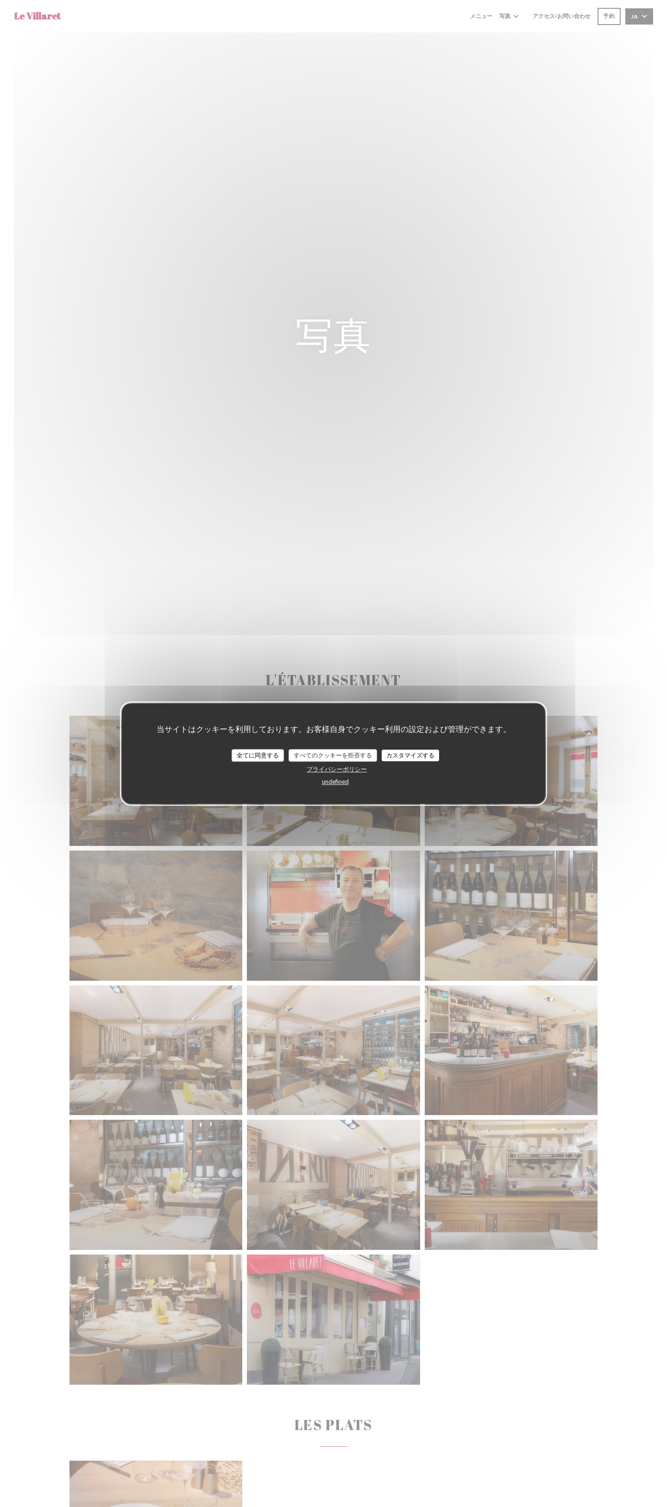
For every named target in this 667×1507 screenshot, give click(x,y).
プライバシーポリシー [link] (337, 769)
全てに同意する (258, 755)
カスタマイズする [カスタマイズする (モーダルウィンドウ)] (410, 755)
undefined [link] (335, 781)
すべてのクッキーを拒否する (333, 755)
